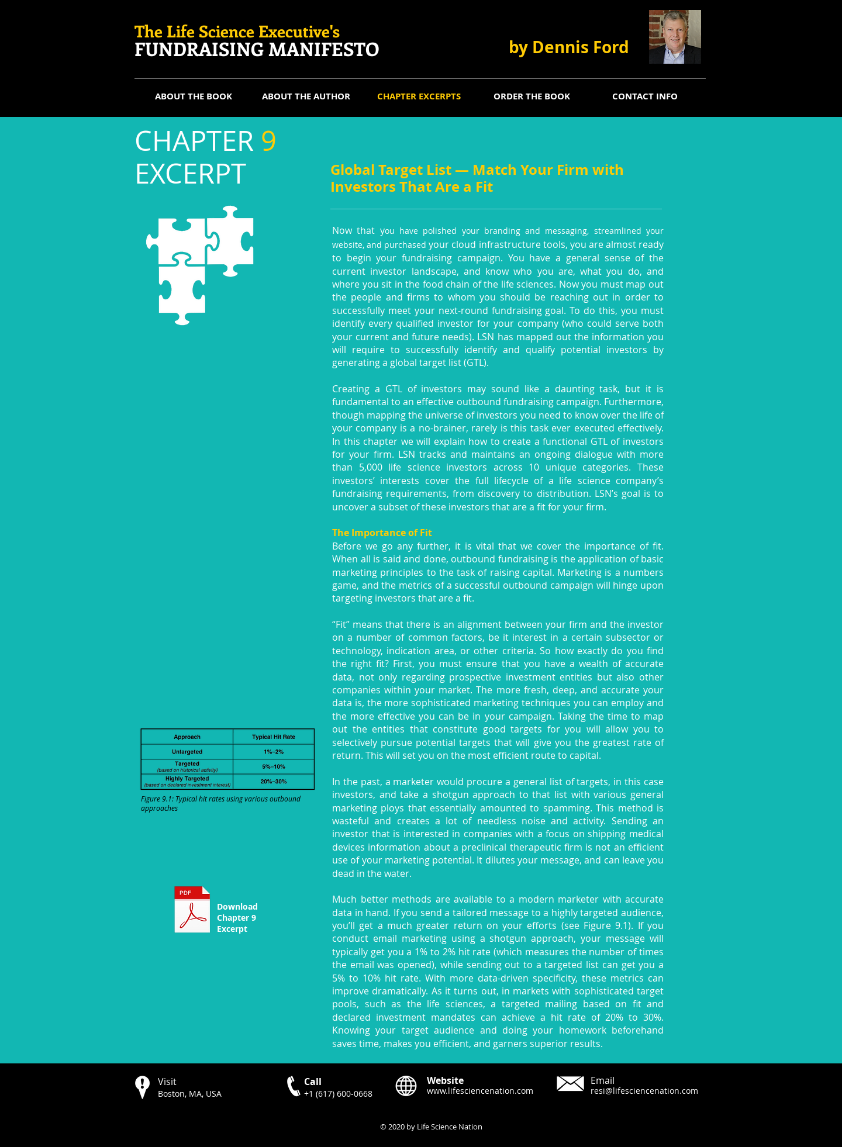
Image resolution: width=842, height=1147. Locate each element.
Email (603, 1080)
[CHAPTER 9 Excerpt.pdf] (192, 911)
